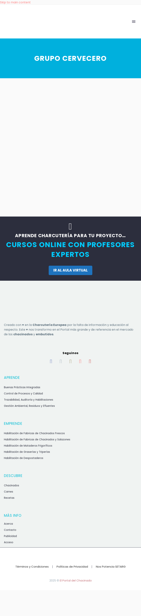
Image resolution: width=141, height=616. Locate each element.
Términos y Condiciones (32, 566)
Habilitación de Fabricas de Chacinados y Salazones (37, 439)
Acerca (8, 524)
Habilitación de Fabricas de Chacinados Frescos (34, 433)
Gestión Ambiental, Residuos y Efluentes (29, 406)
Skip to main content (15, 2)
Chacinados (11, 485)
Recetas (9, 498)
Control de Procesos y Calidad (23, 393)
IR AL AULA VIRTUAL (70, 270)
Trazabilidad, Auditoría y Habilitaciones (28, 400)
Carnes (8, 491)
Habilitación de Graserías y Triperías (27, 452)
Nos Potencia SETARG (111, 566)
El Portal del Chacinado (76, 580)
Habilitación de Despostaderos (23, 458)
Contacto (10, 530)
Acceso (8, 542)
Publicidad (10, 536)
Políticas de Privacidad (72, 566)
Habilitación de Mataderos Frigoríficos (28, 446)
